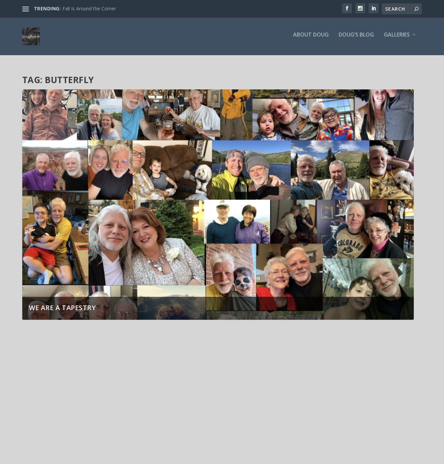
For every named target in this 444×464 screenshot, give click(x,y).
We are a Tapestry (62, 303)
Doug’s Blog (356, 39)
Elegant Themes (68, 456)
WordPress (130, 456)
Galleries (397, 39)
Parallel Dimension (192, 390)
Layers (39, 390)
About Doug (311, 39)
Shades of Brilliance (193, 334)
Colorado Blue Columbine (336, 334)
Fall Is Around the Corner (89, 8)
